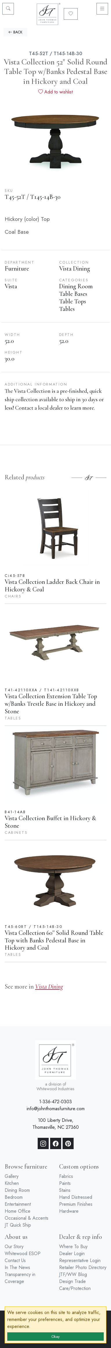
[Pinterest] (68, 1143)
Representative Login (80, 1260)
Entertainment (18, 1204)
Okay (55, 1336)
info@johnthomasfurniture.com (56, 1108)
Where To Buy (73, 1246)
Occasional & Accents (26, 1218)
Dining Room (17, 1190)
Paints (65, 1183)
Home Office (17, 1211)
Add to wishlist (55, 92)
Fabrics (66, 1176)
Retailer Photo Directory (82, 1267)
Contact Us (15, 1260)
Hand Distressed (75, 1197)
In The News (17, 1267)
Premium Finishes (75, 1204)
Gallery (12, 1176)
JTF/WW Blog (73, 1274)
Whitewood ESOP (23, 1253)
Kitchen (12, 1183)
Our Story (14, 1246)
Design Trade (72, 1281)
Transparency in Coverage (20, 1278)
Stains (64, 1190)
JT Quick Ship (18, 1225)
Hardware (69, 1211)
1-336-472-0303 (55, 1101)
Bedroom (14, 1197)
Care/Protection (75, 1288)
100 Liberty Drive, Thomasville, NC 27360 (55, 1124)
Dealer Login (72, 1253)
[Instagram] (43, 1143)
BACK (15, 32)
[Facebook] (55, 1143)
